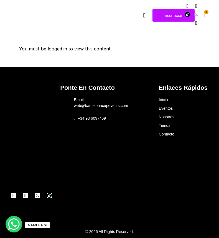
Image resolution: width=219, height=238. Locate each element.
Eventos (166, 108)
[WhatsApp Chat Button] (14, 224)
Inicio (163, 100)
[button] (144, 15)
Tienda (164, 125)
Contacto (166, 134)
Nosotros (166, 117)
